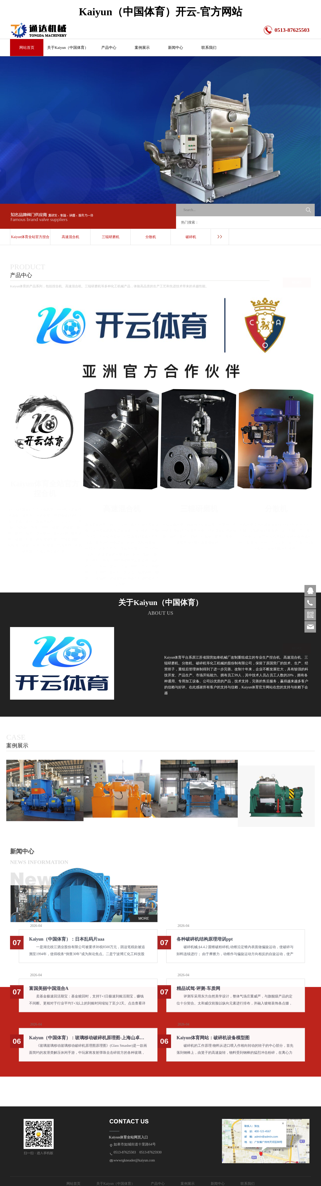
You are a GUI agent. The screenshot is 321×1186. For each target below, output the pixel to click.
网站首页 (26, 48)
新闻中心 (175, 48)
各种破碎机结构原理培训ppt (205, 943)
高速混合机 (70, 237)
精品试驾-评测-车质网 (198, 992)
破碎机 (191, 237)
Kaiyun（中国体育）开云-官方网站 (160, 12)
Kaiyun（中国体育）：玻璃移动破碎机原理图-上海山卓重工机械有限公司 (88, 1042)
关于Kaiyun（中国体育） (67, 48)
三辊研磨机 (110, 237)
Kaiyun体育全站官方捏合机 (30, 240)
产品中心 (108, 48)
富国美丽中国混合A (48, 992)
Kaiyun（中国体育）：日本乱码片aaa (66, 943)
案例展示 (142, 48)
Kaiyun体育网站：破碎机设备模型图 (213, 1042)
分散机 (150, 237)
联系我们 (208, 48)
